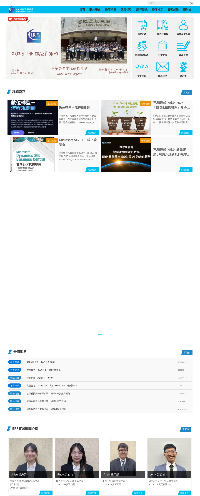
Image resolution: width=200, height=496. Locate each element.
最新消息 (110, 9)
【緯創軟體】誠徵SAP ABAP (38, 378)
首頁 (83, 9)
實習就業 (173, 9)
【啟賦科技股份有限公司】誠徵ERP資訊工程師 (47, 393)
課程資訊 (142, 9)
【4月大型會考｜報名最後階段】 (40, 362)
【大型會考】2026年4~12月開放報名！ (43, 370)
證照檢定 (157, 9)
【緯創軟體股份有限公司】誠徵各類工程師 (45, 409)
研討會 (187, 9)
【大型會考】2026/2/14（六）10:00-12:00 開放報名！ (51, 385)
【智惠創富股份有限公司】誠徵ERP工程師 (45, 401)
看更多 (186, 92)
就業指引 (126, 9)
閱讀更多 (92, 132)
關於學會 (95, 9)
